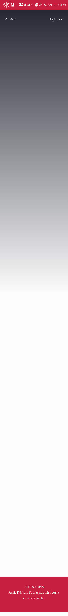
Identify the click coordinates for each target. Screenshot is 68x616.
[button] (60, 4)
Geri (10, 19)
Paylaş (56, 19)
